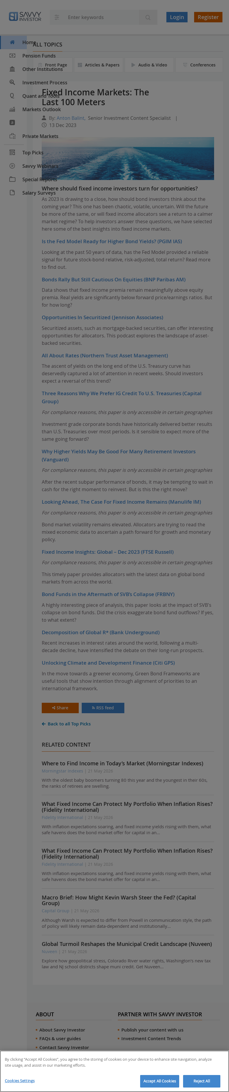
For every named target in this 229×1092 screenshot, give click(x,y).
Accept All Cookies (159, 1081)
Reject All (202, 1081)
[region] (114, 1071)
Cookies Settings (20, 1080)
